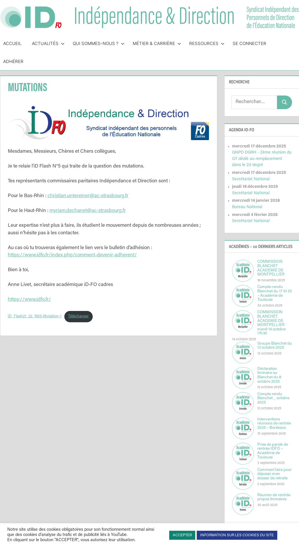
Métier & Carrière (157, 43)
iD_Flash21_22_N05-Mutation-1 (34, 316)
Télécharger (78, 316)
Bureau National (247, 207)
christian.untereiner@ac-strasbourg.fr (88, 196)
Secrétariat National (250, 179)
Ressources (207, 43)
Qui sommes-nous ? (99, 43)
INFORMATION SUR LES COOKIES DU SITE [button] (237, 535)
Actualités (48, 43)
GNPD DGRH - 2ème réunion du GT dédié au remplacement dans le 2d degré (261, 158)
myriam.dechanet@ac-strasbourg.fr (88, 210)
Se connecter (249, 43)
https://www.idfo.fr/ (29, 299)
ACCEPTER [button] (182, 535)
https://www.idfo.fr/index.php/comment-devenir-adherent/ (72, 255)
